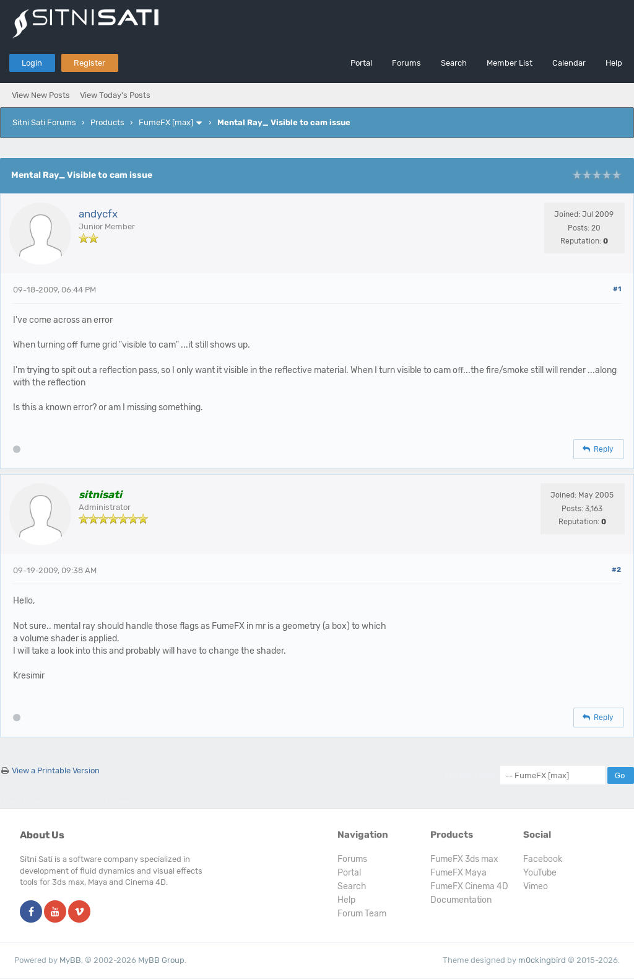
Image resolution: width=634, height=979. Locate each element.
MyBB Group (161, 960)
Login (32, 63)
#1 (617, 289)
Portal (361, 63)
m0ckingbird (542, 960)
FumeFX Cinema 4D (469, 886)
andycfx (98, 214)
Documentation (461, 900)
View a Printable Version (56, 770)
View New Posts (41, 95)
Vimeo (535, 886)
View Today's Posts (115, 95)
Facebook (542, 859)
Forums (406, 63)
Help (614, 63)
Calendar (569, 63)
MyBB (70, 960)
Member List (509, 63)
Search (454, 63)
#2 (616, 570)
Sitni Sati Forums (44, 122)
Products (107, 122)
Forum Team (361, 913)
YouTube (540, 872)
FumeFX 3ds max (464, 859)
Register (89, 63)
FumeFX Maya (458, 872)
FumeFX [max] (166, 122)
